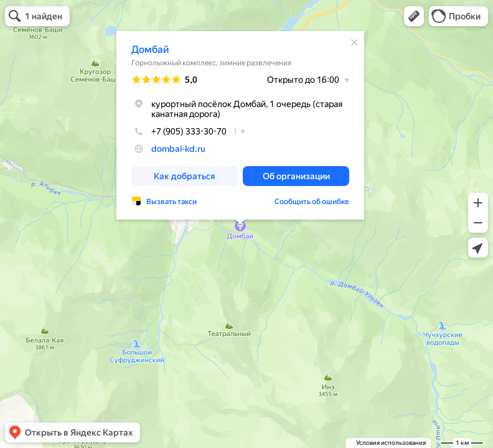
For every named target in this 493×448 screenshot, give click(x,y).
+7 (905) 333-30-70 (179, 131)
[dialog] (240, 125)
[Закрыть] (354, 42)
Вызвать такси (171, 201)
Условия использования (391, 442)
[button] (414, 16)
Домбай (150, 49)
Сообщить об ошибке (312, 201)
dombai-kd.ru (178, 149)
